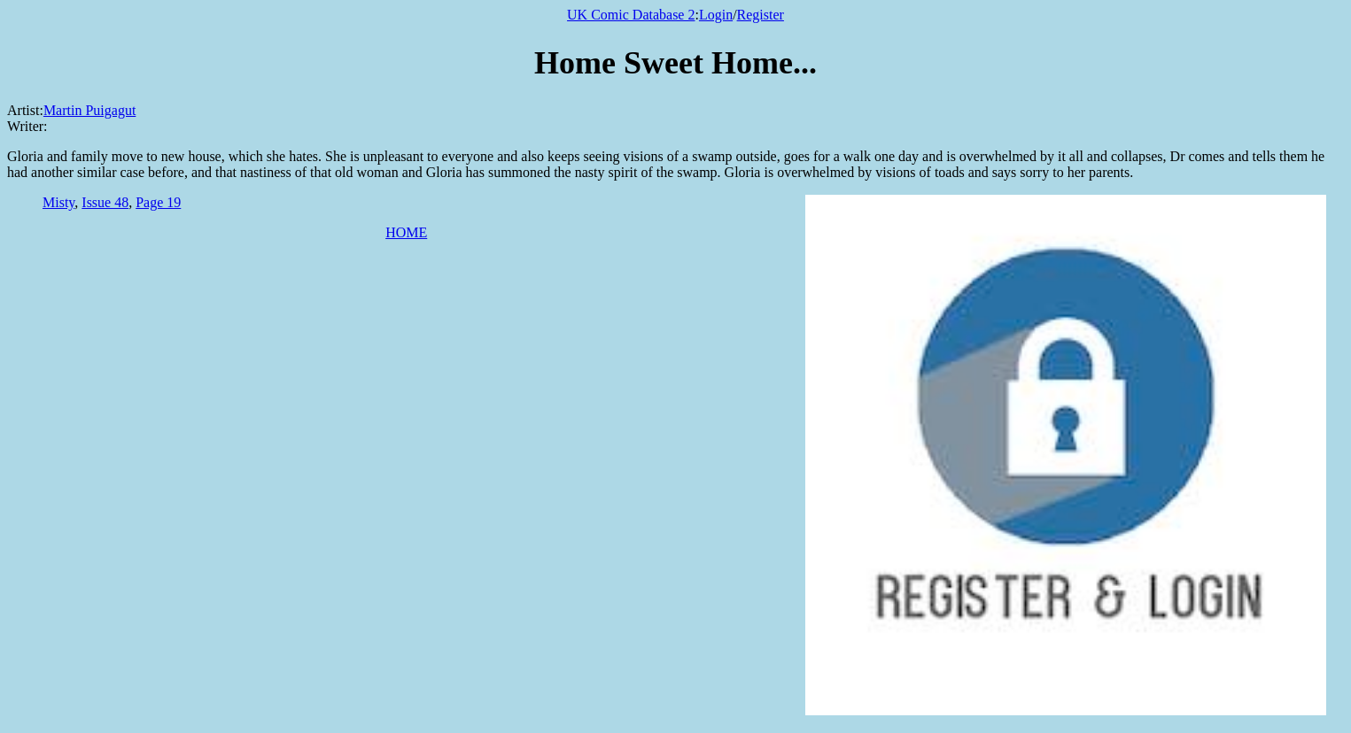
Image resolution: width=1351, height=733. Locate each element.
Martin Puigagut (89, 110)
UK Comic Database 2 (631, 14)
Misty (58, 202)
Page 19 (158, 202)
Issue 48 (105, 202)
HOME (406, 232)
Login (716, 14)
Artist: (25, 110)
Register (760, 14)
